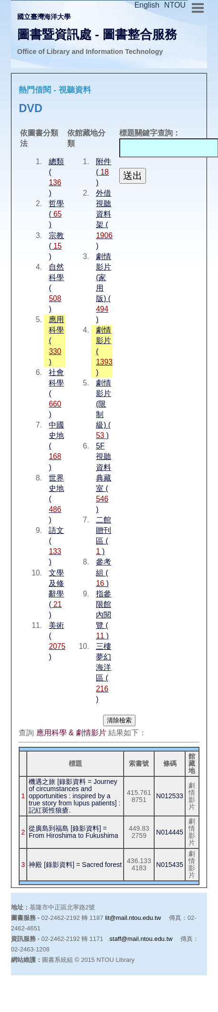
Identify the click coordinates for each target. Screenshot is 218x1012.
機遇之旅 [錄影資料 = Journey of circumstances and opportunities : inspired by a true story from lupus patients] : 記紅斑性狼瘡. (74, 796)
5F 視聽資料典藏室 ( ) (103, 477)
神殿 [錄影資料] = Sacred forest (75, 864)
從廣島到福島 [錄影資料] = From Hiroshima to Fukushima (73, 831)
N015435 (169, 864)
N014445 (169, 832)
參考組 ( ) (103, 572)
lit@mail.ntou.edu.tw (133, 917)
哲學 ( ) (56, 214)
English (147, 5)
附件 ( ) (103, 172)
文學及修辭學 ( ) (56, 594)
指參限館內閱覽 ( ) (103, 615)
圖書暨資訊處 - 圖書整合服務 (97, 34)
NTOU (175, 5)
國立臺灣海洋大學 (44, 17)
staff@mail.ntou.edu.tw (141, 938)
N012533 (169, 796)
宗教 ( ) (56, 246)
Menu (197, 6)
